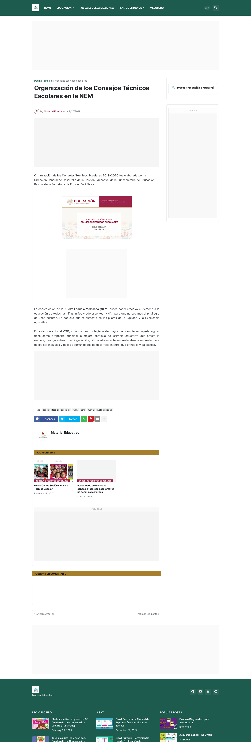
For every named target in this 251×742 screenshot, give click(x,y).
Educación (63, 7)
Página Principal (43, 81)
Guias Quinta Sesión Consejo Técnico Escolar (51, 487)
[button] (207, 8)
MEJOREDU (157, 7)
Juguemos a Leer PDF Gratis (195, 734)
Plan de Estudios (130, 7)
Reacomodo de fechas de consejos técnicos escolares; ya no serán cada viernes (95, 488)
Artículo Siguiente (147, 613)
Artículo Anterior (45, 613)
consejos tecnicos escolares (71, 81)
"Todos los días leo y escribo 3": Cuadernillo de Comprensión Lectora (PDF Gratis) (70, 722)
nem (83, 409)
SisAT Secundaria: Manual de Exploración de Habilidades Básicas (132, 722)
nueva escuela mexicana (100, 409)
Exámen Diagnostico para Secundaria (194, 721)
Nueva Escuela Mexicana (96, 7)
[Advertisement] (125, 45)
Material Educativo (65, 432)
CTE (75, 409)
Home (48, 7)
